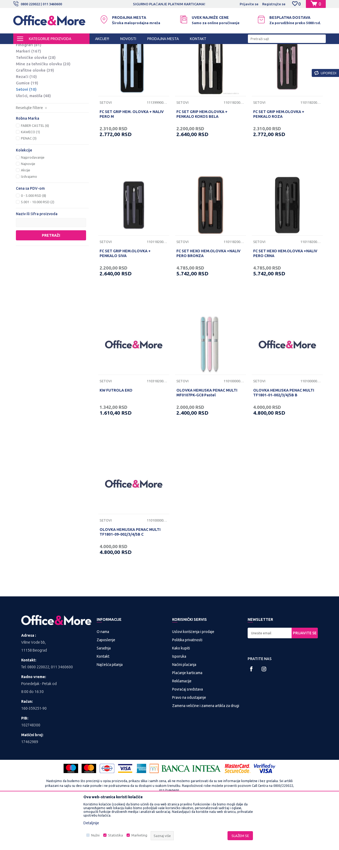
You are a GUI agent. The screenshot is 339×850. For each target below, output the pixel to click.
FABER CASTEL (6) (35, 169)
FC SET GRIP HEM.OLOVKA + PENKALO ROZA (278, 158)
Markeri (28, 95)
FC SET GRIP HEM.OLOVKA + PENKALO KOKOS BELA (202, 158)
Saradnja (104, 692)
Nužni (95, 835)
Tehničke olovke (36, 101)
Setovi (26, 133)
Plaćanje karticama (187, 717)
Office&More (23, 49)
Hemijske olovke (36, 69)
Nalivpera (29, 82)
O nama (103, 676)
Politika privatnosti (187, 684)
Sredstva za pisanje (118, 49)
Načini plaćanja (184, 708)
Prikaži (263, 58)
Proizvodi (44, 49)
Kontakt (103, 700)
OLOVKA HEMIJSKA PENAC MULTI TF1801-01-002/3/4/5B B (283, 436)
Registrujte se (274, 4)
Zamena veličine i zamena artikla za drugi (205, 750)
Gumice (27, 127)
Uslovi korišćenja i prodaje (193, 676)
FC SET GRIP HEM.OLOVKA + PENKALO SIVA (125, 297)
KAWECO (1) (30, 176)
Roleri (26, 76)
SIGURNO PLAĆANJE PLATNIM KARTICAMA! (169, 4)
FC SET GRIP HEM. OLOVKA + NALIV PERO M (132, 158)
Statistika (115, 835)
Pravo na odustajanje (189, 741)
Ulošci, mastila (33, 139)
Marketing (139, 835)
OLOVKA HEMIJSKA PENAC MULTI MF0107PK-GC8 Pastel (206, 436)
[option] (169, 4)
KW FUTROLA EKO (116, 434)
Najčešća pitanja (110, 708)
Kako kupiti (181, 692)
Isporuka (179, 700)
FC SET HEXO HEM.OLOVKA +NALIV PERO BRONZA (208, 297)
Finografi (28, 88)
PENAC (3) (29, 182)
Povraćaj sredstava (187, 733)
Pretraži (51, 279)
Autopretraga (183, 58)
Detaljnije (91, 823)
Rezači (26, 120)
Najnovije (28, 208)
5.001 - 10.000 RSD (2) (37, 246)
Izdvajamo (29, 220)
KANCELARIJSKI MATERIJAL (77, 49)
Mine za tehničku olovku (43, 108)
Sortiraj (210, 58)
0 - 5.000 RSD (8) (33, 239)
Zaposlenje (106, 684)
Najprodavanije (32, 201)
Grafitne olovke (35, 114)
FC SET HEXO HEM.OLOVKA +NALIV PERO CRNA (285, 297)
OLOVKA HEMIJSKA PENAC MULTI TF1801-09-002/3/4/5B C (130, 575)
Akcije (25, 214)
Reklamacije (181, 725)
